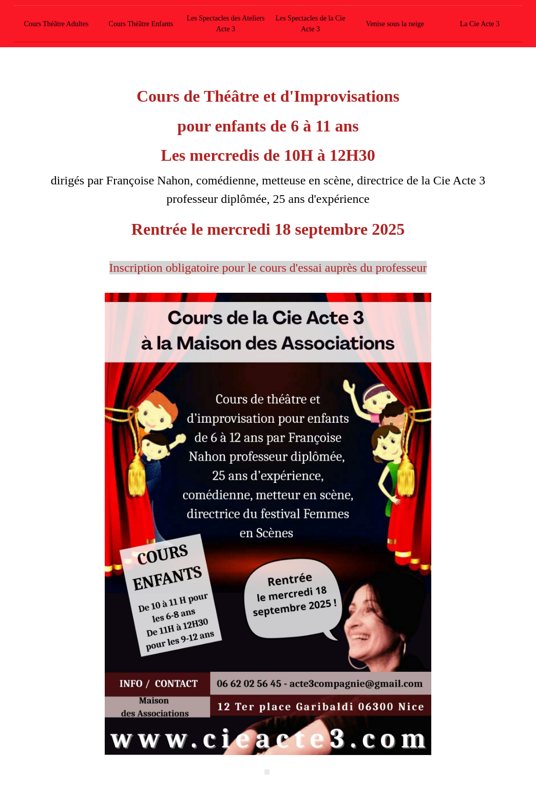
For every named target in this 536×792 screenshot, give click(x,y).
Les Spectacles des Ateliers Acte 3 (225, 23)
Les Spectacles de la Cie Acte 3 (310, 23)
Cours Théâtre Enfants (141, 24)
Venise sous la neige (395, 24)
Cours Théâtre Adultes (56, 24)
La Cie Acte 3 (480, 24)
